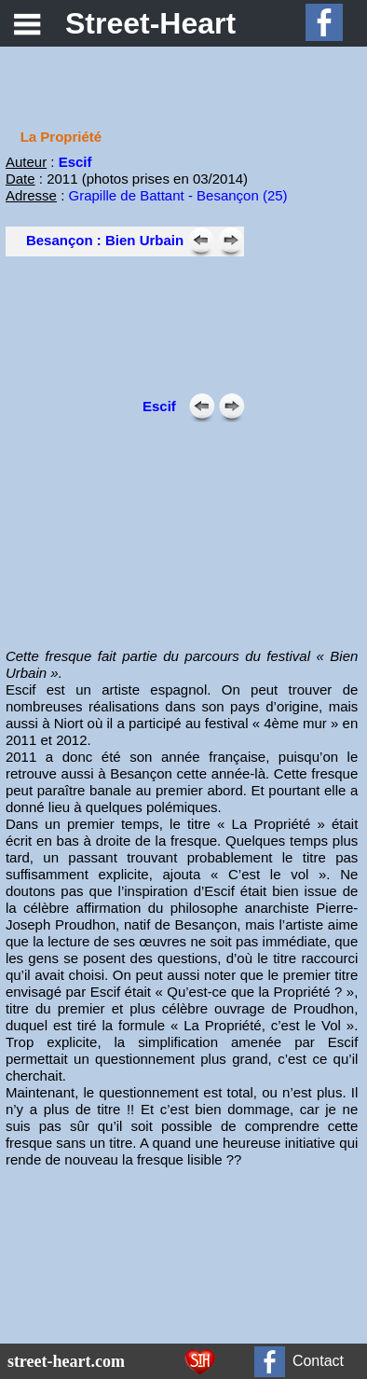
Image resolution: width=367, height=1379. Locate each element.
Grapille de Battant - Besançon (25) (177, 195)
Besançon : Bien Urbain (105, 240)
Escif (75, 162)
